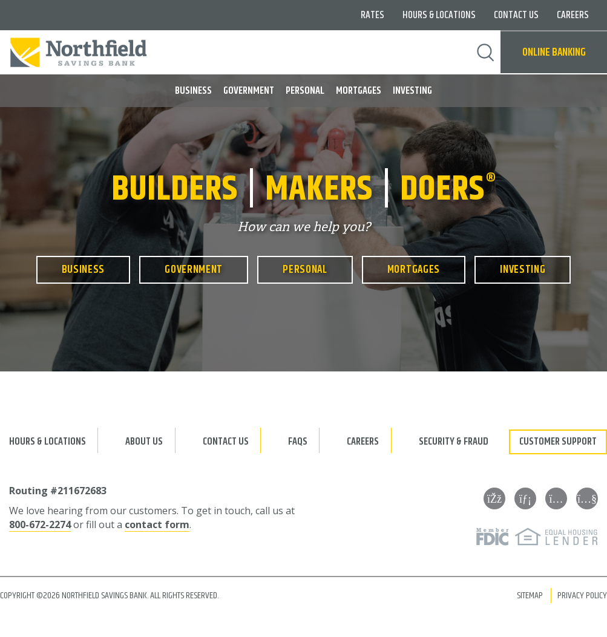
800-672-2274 (40, 524)
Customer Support (558, 441)
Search (485, 53)
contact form (157, 524)
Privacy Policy (582, 595)
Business (193, 91)
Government (248, 91)
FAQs (297, 441)
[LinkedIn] (525, 498)
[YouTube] (587, 498)
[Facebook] (494, 498)
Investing (412, 91)
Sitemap (530, 595)
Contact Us (516, 15)
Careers (573, 15)
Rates (372, 15)
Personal (305, 91)
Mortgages (358, 91)
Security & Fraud (453, 441)
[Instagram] (556, 498)
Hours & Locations (439, 15)
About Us (144, 441)
